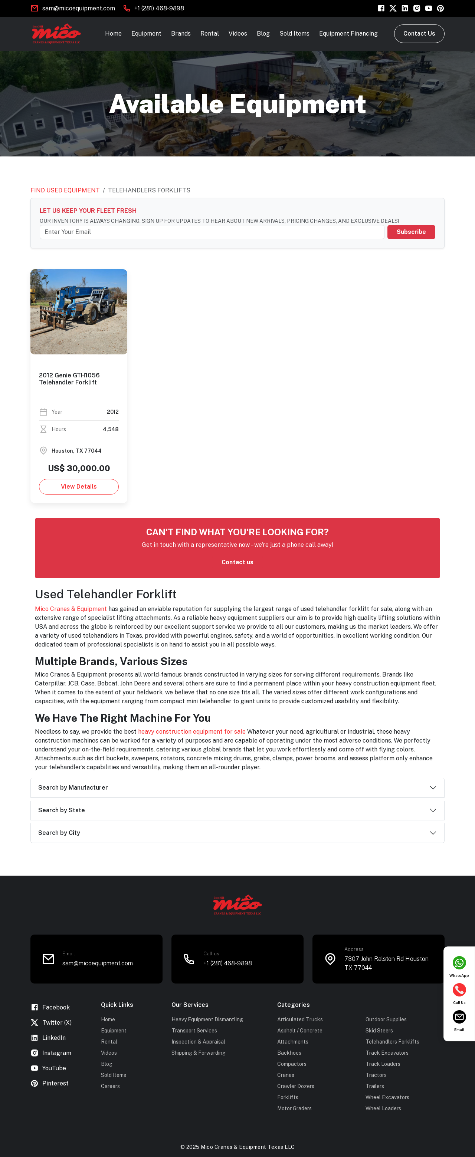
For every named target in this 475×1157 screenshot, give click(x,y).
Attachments (292, 1042)
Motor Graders (294, 1108)
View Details (79, 486)
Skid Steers (379, 1031)
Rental (209, 33)
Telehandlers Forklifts (392, 1042)
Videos (238, 33)
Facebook (50, 1007)
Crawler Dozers (295, 1086)
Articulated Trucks (300, 1019)
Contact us (237, 562)
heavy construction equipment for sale (192, 731)
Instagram (50, 1053)
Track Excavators (387, 1053)
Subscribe (411, 231)
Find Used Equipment (65, 190)
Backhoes (289, 1053)
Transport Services (194, 1031)
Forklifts (287, 1097)
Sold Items (294, 33)
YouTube (48, 1068)
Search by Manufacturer (73, 787)
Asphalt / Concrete (299, 1031)
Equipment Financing (348, 33)
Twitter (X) (51, 1022)
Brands (181, 33)
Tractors (376, 1075)
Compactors (292, 1064)
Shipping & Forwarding (198, 1053)
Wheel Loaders (383, 1108)
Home (113, 33)
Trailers (375, 1086)
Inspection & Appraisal (198, 1042)
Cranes (285, 1075)
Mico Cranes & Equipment (71, 608)
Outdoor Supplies (386, 1019)
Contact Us (419, 33)
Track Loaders (383, 1064)
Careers (110, 1086)
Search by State (61, 810)
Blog (263, 33)
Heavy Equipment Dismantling (207, 1019)
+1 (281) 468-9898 (159, 8)
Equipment (146, 33)
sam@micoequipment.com (78, 8)
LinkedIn (48, 1038)
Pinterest (49, 1083)
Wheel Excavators (387, 1097)
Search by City (59, 832)
